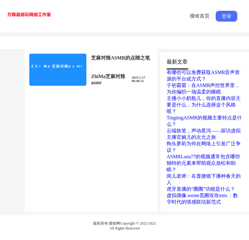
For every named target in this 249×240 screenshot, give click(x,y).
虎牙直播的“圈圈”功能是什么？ (201, 189)
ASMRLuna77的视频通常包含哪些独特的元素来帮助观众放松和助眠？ (203, 163)
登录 (226, 16)
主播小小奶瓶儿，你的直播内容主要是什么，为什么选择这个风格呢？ (204, 105)
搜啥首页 (200, 16)
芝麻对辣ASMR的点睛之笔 (120, 57)
